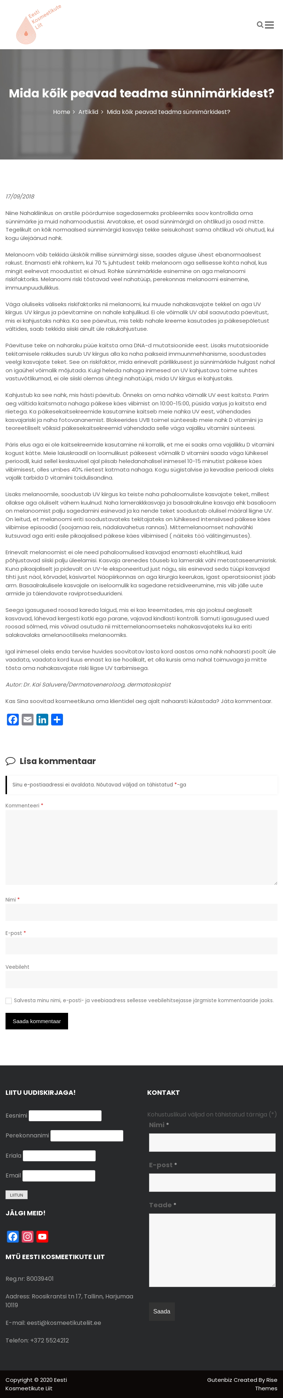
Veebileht (17, 967)
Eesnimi (16, 1115)
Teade (163, 1204)
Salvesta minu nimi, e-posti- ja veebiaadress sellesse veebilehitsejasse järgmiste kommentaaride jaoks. (144, 1000)
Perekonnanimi (27, 1135)
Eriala (13, 1155)
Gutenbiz (220, 1380)
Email (13, 1175)
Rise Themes (266, 1384)
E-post (16, 933)
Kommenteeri (24, 805)
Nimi (13, 899)
